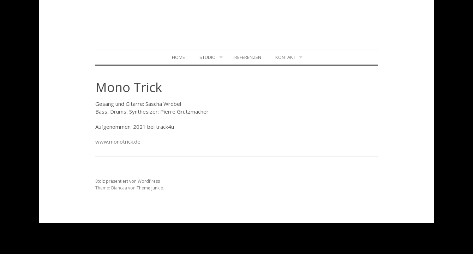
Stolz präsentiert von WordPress (127, 181)
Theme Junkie (150, 188)
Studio (207, 57)
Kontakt (285, 57)
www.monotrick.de (117, 141)
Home (178, 57)
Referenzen (247, 57)
